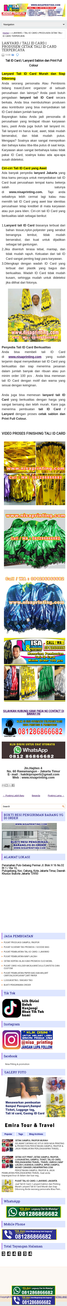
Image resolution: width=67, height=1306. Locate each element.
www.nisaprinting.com (24, 357)
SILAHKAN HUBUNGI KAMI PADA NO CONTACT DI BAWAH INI (33, 712)
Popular (8, 1134)
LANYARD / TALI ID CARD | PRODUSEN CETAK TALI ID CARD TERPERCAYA (29, 46)
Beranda (36, 795)
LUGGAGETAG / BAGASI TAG (18, 980)
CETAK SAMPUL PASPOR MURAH (31, 1140)
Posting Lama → (56, 795)
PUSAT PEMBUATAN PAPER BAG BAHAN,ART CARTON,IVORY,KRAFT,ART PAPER (26, 974)
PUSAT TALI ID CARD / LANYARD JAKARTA (36, 1181)
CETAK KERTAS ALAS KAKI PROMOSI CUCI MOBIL (28, 961)
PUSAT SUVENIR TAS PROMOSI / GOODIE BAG (26, 947)
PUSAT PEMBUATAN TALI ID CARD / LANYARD (26, 951)
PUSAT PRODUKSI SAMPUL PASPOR (21, 942)
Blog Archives (36, 1134)
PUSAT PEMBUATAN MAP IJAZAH (20, 956)
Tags (20, 1134)
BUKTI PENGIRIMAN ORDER (17, 985)
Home (6, 33)
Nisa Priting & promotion (17, 1064)
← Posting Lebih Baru (13, 795)
